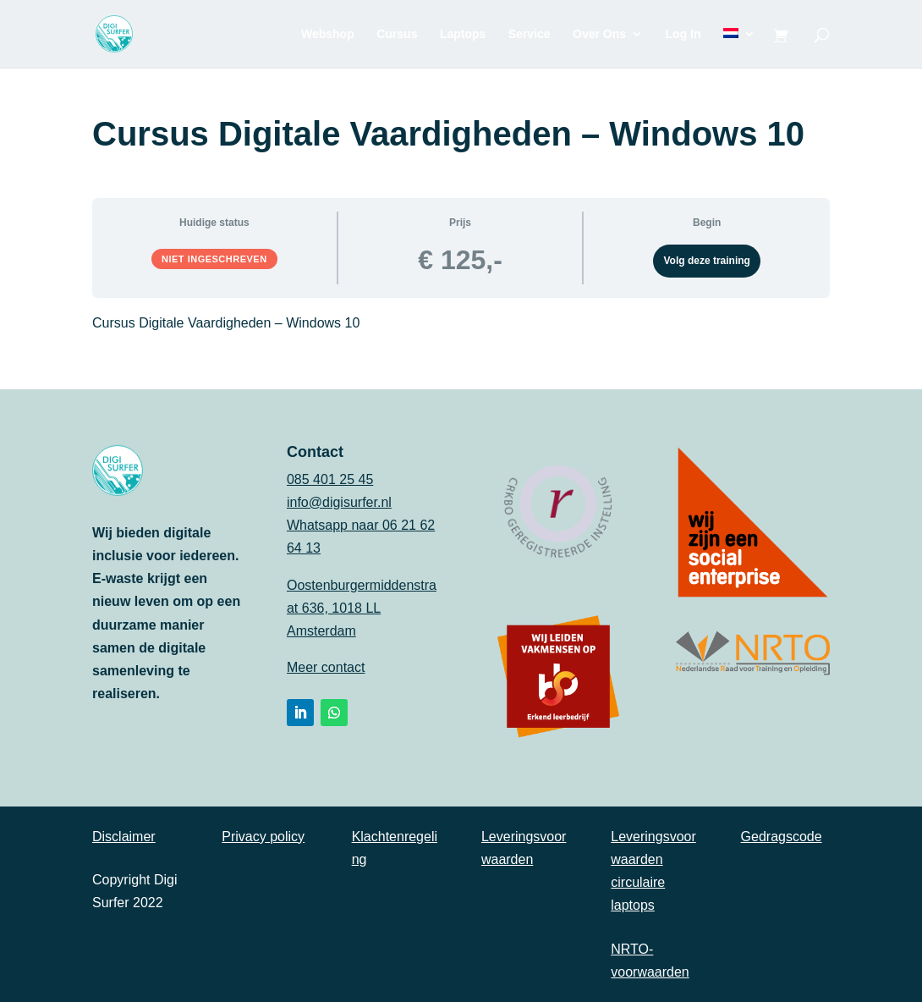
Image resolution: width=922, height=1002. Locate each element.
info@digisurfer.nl (339, 502)
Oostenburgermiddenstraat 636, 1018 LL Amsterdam (361, 608)
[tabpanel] (461, 322)
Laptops (463, 34)
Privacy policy (263, 836)
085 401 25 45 (330, 479)
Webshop (327, 34)
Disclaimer (124, 836)
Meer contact (326, 667)
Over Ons (599, 34)
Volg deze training (706, 261)
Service (529, 34)
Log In (683, 34)
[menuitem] (739, 48)
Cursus (396, 34)
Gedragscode (781, 836)
